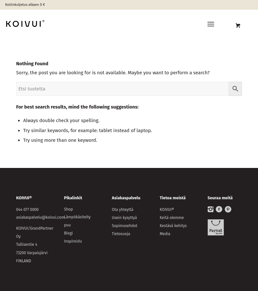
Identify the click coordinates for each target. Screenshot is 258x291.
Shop (68, 209)
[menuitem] (212, 24)
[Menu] (210, 24)
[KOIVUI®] (51, 24)
